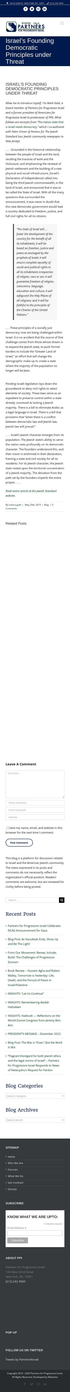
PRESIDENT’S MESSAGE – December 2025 (34, 1034)
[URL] (35, 817)
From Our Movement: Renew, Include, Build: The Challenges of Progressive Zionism (32, 957)
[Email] (35, 810)
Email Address (16, 1228)
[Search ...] (32, 900)
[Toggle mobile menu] (62, 23)
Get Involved (15, 1182)
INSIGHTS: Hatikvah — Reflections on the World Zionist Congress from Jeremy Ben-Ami (34, 1020)
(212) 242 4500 (56, 3)
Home (11, 1156)
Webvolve (53, 1377)
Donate (12, 1189)
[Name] (35, 802)
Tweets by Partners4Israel (22, 1359)
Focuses (13, 1169)
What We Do (15, 1176)
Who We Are (15, 1163)
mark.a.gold (15, 504)
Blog (46, 504)
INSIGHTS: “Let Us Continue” (26, 993)
